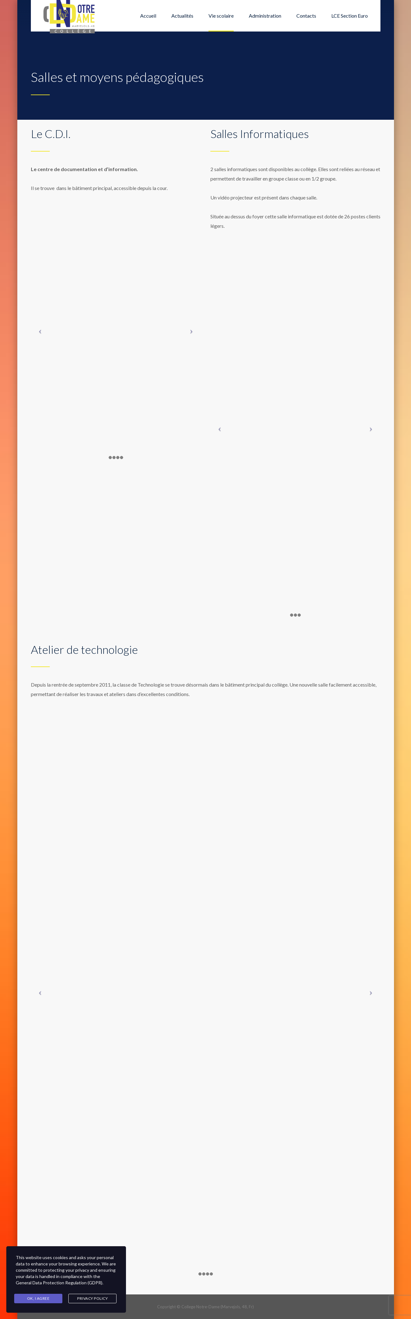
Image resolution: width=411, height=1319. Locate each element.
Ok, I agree (38, 1298)
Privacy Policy (92, 1298)
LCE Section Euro (349, 16)
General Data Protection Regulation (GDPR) (59, 1282)
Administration (265, 16)
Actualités (182, 16)
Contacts (306, 16)
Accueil (148, 16)
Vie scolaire (221, 16)
